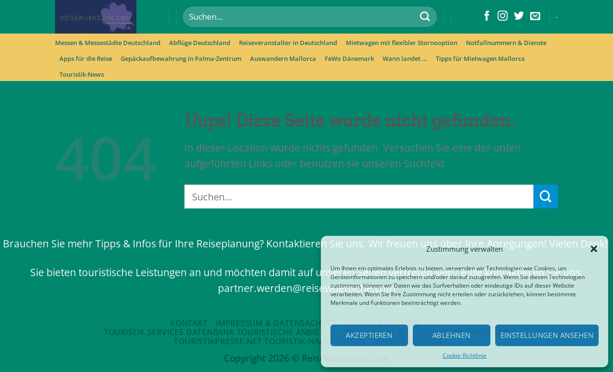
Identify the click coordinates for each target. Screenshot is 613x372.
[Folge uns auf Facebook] (487, 16)
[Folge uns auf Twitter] (519, 16)
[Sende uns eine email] (535, 16)
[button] (594, 249)
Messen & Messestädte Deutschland (107, 42)
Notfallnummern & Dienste (506, 42)
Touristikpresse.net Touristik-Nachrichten (269, 341)
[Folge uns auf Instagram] (503, 16)
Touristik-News (81, 74)
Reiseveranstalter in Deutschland (288, 42)
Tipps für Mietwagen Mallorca (480, 58)
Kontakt (189, 323)
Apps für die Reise (85, 58)
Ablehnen (451, 335)
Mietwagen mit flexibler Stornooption (401, 42)
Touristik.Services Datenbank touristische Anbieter (219, 332)
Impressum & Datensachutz (276, 323)
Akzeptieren (369, 335)
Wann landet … (405, 58)
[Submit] (424, 17)
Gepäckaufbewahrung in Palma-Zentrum (181, 58)
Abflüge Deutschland (199, 42)
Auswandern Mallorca (283, 58)
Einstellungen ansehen (546, 335)
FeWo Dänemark (349, 58)
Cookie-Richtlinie (465, 355)
